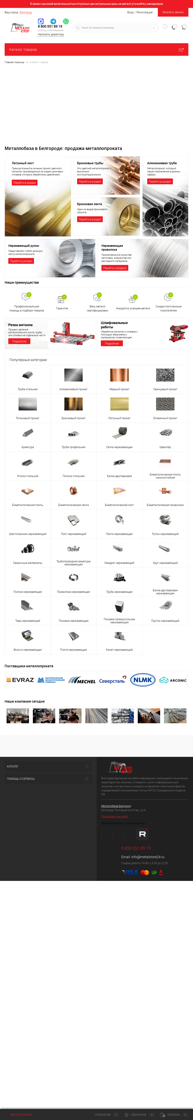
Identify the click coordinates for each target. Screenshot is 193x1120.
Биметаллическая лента (73, 505)
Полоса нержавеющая (28, 591)
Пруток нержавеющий (165, 620)
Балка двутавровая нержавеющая (165, 592)
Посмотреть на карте (114, 816)
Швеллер (165, 447)
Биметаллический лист (119, 505)
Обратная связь (19, 1114)
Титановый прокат (27, 418)
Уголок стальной (27, 476)
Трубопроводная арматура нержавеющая (73, 563)
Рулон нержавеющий (165, 533)
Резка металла (20, 325)
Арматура (27, 447)
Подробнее (19, 341)
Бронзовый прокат (74, 418)
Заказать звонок (173, 12)
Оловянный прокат (165, 418)
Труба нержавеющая (119, 591)
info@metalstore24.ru (147, 857)
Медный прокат (119, 389)
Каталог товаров (96, 49)
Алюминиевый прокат (74, 389)
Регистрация (144, 12)
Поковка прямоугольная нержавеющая (119, 621)
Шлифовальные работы (114, 325)
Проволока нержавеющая (73, 591)
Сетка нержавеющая (119, 447)
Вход (130, 12)
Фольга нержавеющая (28, 649)
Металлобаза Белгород (116, 806)
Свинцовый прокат (165, 389)
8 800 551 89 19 (50, 26)
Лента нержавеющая (119, 533)
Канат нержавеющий (119, 649)
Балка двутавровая (119, 476)
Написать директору (51, 34)
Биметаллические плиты (27, 505)
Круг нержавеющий (165, 562)
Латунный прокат (119, 418)
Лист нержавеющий (73, 533)
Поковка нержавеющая (73, 620)
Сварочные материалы (27, 562)
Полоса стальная (74, 476)
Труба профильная (73, 447)
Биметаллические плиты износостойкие (165, 476)
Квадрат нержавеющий (119, 562)
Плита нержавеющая (73, 649)
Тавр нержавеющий (27, 620)
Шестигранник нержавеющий (27, 533)
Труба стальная (28, 389)
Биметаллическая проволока (165, 505)
